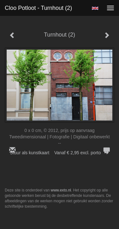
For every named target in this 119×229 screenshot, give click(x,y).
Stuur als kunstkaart (59, 152)
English (95, 8)
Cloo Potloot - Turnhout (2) (38, 8)
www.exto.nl (61, 190)
